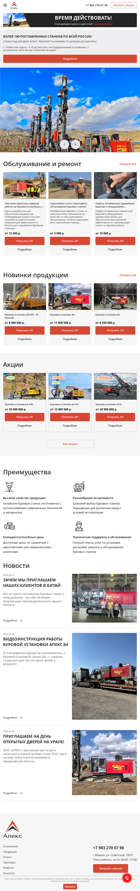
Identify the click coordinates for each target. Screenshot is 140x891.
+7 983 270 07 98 (97, 5)
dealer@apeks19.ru (102, 23)
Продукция (10, 851)
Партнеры (9, 862)
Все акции (70, 444)
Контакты (9, 873)
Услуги (7, 857)
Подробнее (70, 59)
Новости (8, 867)
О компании (10, 846)
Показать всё (128, 163)
